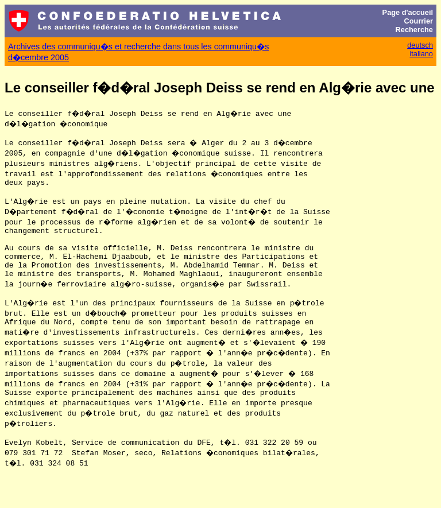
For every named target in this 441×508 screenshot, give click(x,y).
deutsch (420, 45)
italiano (421, 53)
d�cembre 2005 (38, 57)
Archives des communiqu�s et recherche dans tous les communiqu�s (138, 46)
